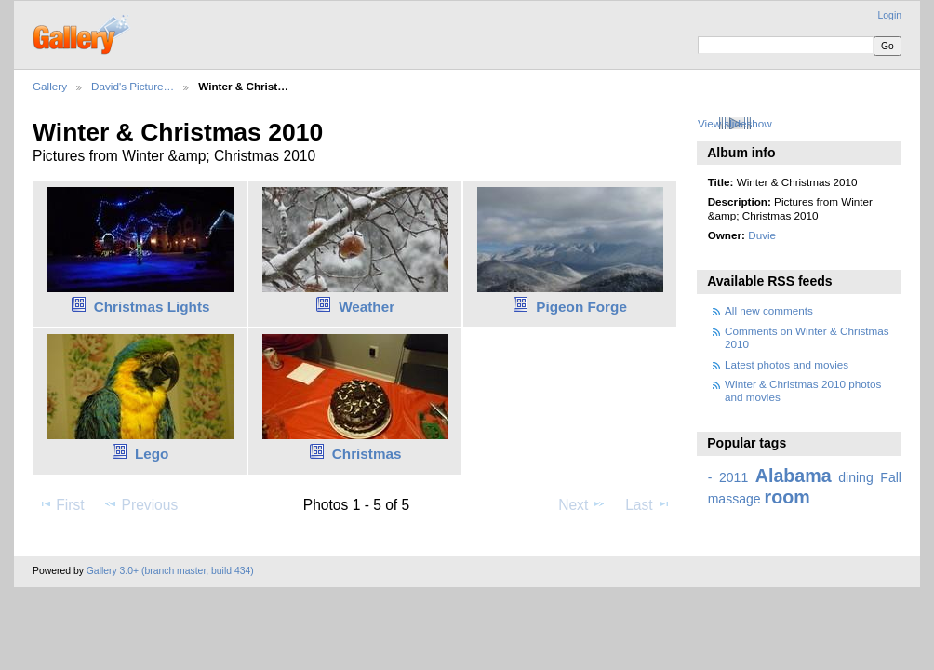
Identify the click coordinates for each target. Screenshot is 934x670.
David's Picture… (132, 86)
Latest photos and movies (786, 364)
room (787, 497)
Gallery (50, 86)
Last (648, 504)
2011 (733, 477)
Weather (366, 307)
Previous (140, 504)
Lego (151, 454)
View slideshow (735, 123)
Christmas (367, 454)
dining (855, 477)
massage (734, 498)
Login (889, 15)
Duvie (762, 235)
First (61, 504)
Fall (890, 477)
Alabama (793, 475)
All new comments (769, 310)
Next (582, 504)
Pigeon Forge (581, 307)
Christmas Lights (152, 307)
